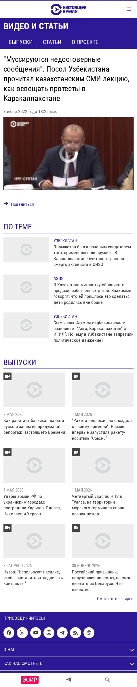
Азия (58, 278)
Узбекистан (65, 240)
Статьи (52, 42)
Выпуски (21, 42)
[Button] (19, 205)
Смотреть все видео (115, 598)
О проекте (85, 42)
